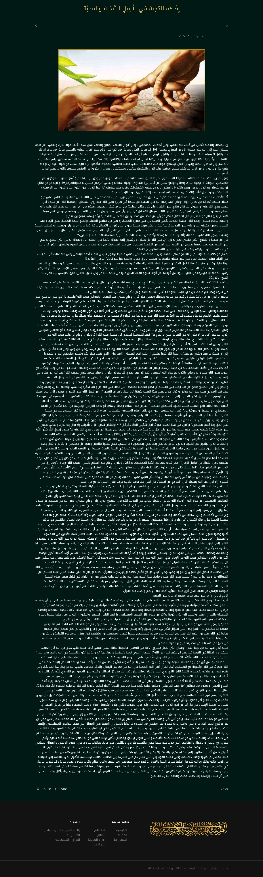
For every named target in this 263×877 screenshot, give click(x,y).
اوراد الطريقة (96, 840)
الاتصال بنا (120, 840)
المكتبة (122, 835)
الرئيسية (121, 830)
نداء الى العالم (99, 832)
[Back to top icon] (39, 868)
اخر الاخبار (99, 844)
